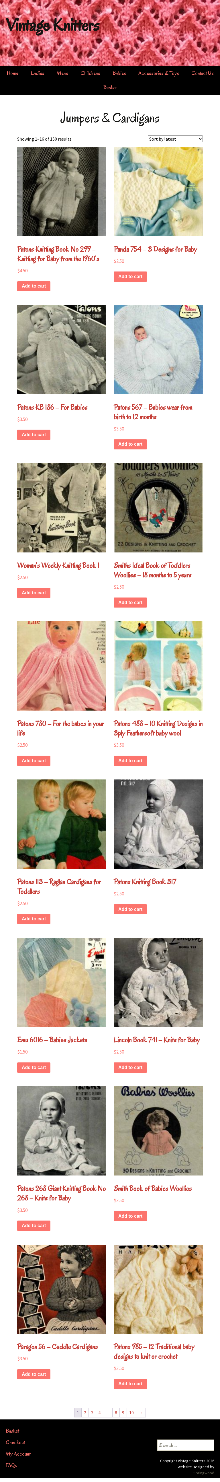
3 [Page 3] (92, 1412)
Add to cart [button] (34, 286)
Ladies (37, 73)
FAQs (11, 1465)
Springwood (203, 1472)
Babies (119, 73)
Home (12, 73)
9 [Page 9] (123, 1412)
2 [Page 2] (85, 1412)
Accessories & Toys (158, 73)
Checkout (15, 1442)
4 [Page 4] (99, 1412)
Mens (62, 73)
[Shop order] (175, 138)
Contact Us (202, 73)
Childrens (90, 73)
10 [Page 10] (131, 1412)
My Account (18, 1454)
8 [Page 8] (116, 1412)
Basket (110, 87)
